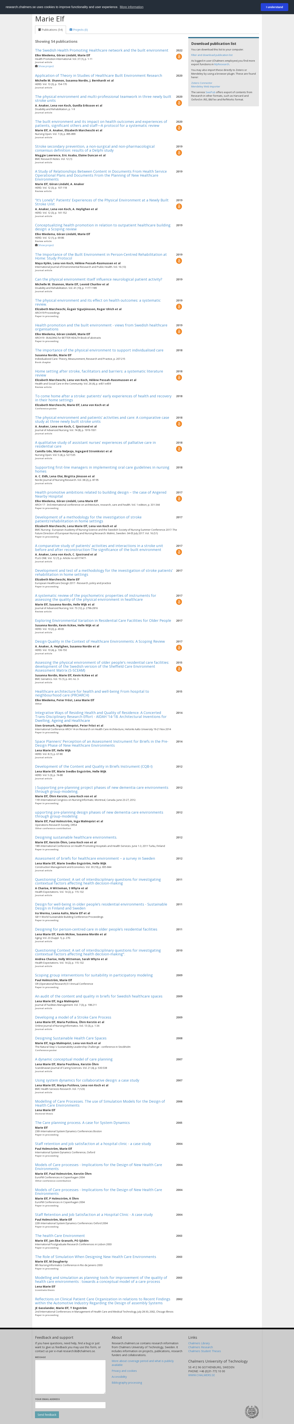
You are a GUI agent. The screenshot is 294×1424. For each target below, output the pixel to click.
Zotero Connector (201, 83)
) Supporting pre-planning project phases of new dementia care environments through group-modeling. (101, 789)
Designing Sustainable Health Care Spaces (71, 1038)
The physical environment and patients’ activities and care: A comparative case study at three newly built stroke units (102, 419)
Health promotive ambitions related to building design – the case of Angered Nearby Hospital (100, 494)
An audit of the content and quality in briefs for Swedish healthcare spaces (98, 996)
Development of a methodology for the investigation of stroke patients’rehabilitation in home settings (88, 519)
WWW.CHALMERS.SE (201, 1375)
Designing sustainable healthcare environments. (76, 837)
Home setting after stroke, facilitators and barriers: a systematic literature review (99, 373)
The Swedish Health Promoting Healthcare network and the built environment (101, 50)
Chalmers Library (199, 1343)
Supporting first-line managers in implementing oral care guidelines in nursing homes (102, 469)
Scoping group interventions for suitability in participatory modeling (94, 975)
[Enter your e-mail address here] (70, 1405)
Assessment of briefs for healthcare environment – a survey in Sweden (95, 858)
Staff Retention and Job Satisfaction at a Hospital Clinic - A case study (94, 1214)
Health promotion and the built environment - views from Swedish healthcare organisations (101, 327)
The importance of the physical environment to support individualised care (99, 350)
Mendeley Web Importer (205, 86)
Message (40, 1357)
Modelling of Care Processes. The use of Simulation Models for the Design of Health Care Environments (100, 1103)
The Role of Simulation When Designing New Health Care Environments (95, 1256)
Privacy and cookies (124, 1371)
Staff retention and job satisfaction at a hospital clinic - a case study (93, 1143)
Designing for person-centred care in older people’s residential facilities (96, 929)
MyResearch (221, 64)
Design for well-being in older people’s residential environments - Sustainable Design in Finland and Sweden (101, 906)
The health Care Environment (60, 1235)
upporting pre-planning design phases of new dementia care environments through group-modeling (99, 814)
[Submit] (47, 1414)
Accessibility (119, 1377)
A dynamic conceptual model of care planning (74, 1059)
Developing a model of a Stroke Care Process (73, 1017)
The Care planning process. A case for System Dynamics (82, 1122)
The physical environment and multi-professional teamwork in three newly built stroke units (103, 98)
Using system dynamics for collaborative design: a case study (87, 1080)
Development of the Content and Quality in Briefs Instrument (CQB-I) (93, 766)
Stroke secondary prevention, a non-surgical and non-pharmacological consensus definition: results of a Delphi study (95, 148)
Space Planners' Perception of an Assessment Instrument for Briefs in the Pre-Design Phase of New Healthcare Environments (101, 743)
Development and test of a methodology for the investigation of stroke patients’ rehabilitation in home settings (104, 572)
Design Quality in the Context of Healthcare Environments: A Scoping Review (100, 641)
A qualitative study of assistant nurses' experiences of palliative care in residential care (95, 444)
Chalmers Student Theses (204, 1351)
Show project (46, 66)
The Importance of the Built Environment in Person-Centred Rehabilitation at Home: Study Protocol (101, 256)
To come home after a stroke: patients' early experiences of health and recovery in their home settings (103, 398)
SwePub (210, 92)
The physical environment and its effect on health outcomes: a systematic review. (98, 302)
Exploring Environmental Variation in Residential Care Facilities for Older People (103, 620)
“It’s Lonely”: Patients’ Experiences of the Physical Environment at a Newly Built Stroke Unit (102, 202)
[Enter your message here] (70, 1377)
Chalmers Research (200, 1347)
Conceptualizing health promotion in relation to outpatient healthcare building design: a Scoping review (103, 227)
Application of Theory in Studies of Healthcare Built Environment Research (98, 75)
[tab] (50, 30)
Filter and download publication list (212, 55)
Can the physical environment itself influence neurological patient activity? (98, 279)
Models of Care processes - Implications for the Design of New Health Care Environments (98, 1166)
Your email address (47, 1399)
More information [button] (131, 7)
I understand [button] (274, 7)
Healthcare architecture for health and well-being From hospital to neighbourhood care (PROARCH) (92, 693)
